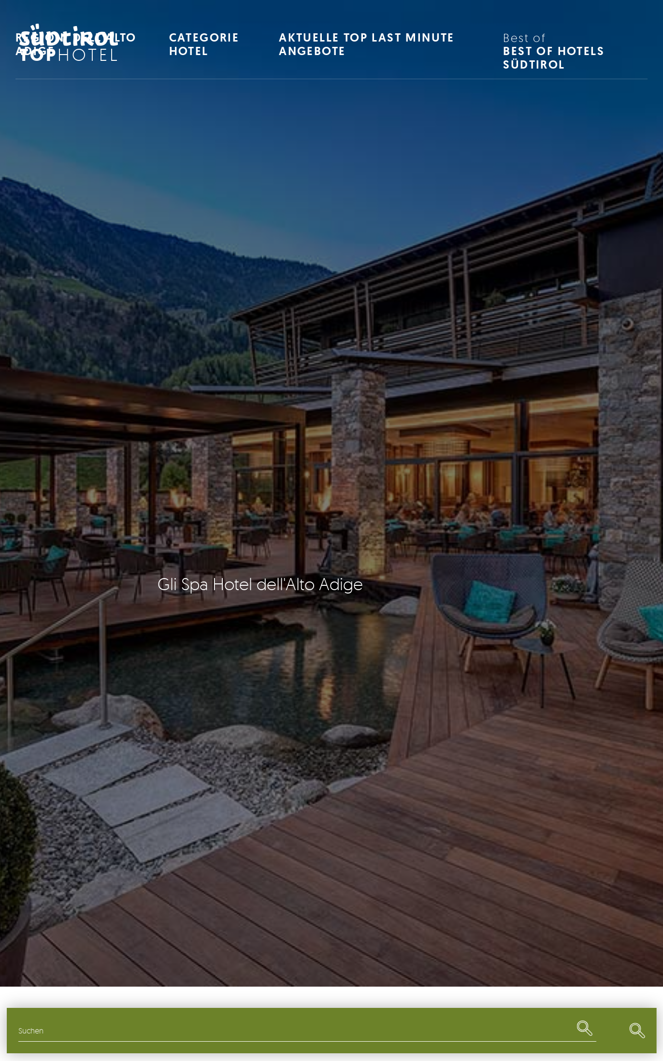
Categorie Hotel (204, 44)
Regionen (86, 1030)
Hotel (69, 54)
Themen (234, 1030)
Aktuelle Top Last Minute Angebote (367, 44)
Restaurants (381, 1030)
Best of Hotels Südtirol (575, 51)
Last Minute (529, 1030)
